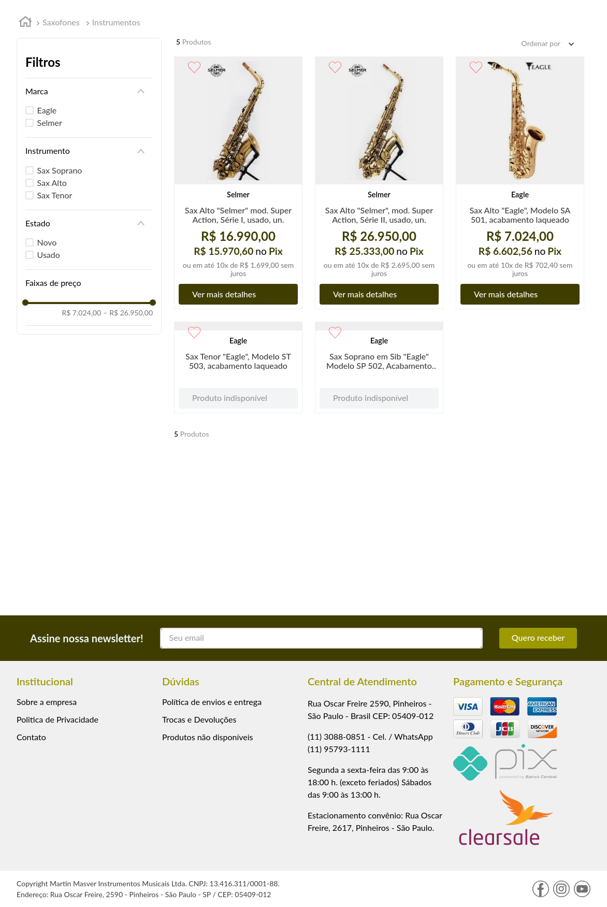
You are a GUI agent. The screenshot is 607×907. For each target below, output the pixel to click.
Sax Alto (52, 183)
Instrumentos (116, 22)
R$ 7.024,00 (81, 313)
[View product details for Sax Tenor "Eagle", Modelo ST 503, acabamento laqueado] (238, 426)
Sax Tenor (55, 195)
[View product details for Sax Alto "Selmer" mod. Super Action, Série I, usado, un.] (238, 183)
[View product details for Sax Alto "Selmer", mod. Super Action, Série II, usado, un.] (379, 183)
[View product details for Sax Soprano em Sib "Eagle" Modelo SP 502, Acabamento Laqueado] (379, 426)
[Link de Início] (25, 23)
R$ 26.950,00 (128, 313)
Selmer (49, 122)
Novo (47, 242)
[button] (89, 91)
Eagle (47, 110)
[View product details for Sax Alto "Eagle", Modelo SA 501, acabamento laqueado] (520, 183)
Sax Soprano (59, 170)
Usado (48, 255)
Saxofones (61, 22)
